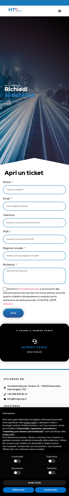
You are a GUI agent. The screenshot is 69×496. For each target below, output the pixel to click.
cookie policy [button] (8, 434)
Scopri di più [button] (34, 482)
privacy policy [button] (30, 422)
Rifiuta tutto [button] (18, 490)
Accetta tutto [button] (50, 490)
